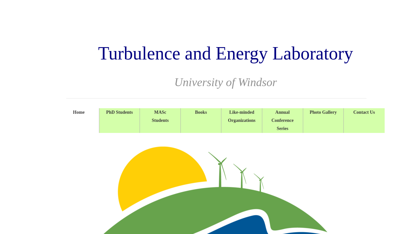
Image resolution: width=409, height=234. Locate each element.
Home (79, 112)
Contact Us (364, 112)
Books (201, 112)
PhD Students (119, 112)
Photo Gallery (323, 112)
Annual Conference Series (282, 120)
